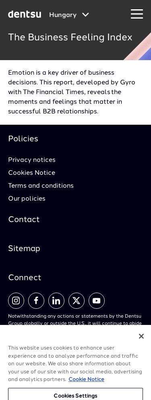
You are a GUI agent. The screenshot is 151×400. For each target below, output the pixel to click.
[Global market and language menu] (69, 15)
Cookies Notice (31, 173)
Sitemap (24, 249)
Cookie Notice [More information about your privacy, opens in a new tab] (86, 383)
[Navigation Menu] (137, 14)
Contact (24, 220)
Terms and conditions (41, 186)
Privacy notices (32, 160)
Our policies (27, 199)
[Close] (141, 340)
